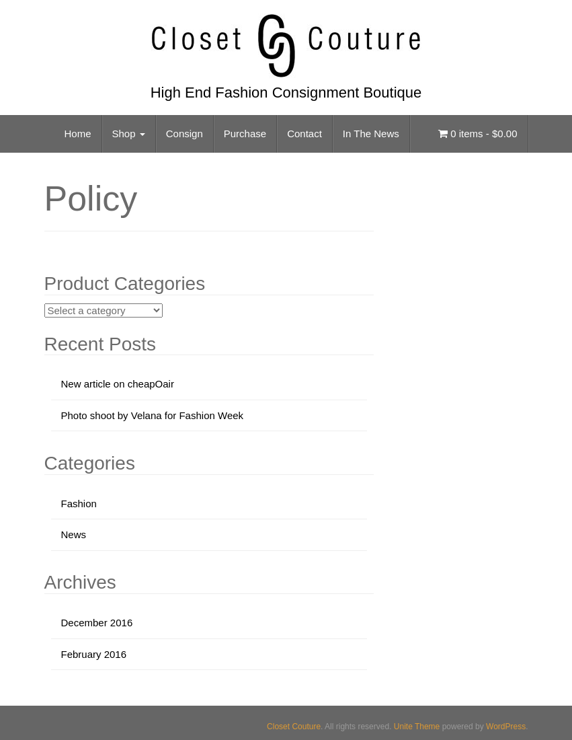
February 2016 (94, 654)
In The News (371, 133)
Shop (128, 133)
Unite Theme (417, 726)
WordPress (506, 726)
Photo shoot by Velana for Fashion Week (152, 415)
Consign (184, 133)
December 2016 (97, 622)
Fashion (79, 503)
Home (78, 133)
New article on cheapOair (117, 384)
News (74, 534)
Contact (304, 133)
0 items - (477, 133)
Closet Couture (294, 726)
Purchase (245, 133)
